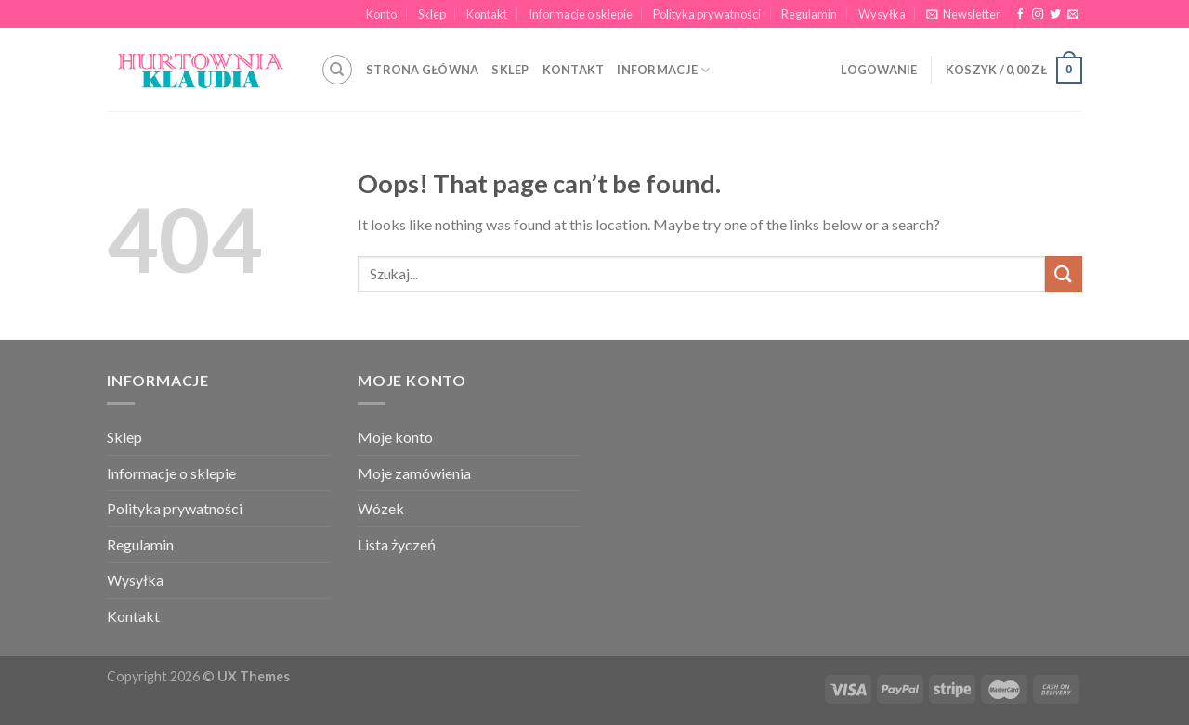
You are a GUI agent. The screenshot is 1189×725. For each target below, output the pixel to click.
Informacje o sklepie (581, 13)
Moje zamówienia (414, 473)
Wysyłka (882, 13)
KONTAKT (573, 69)
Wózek (381, 508)
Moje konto (395, 437)
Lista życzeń (397, 544)
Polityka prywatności (707, 13)
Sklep (432, 13)
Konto (381, 13)
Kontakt (486, 13)
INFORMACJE (663, 70)
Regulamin (809, 13)
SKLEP (510, 69)
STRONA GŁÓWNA (422, 69)
